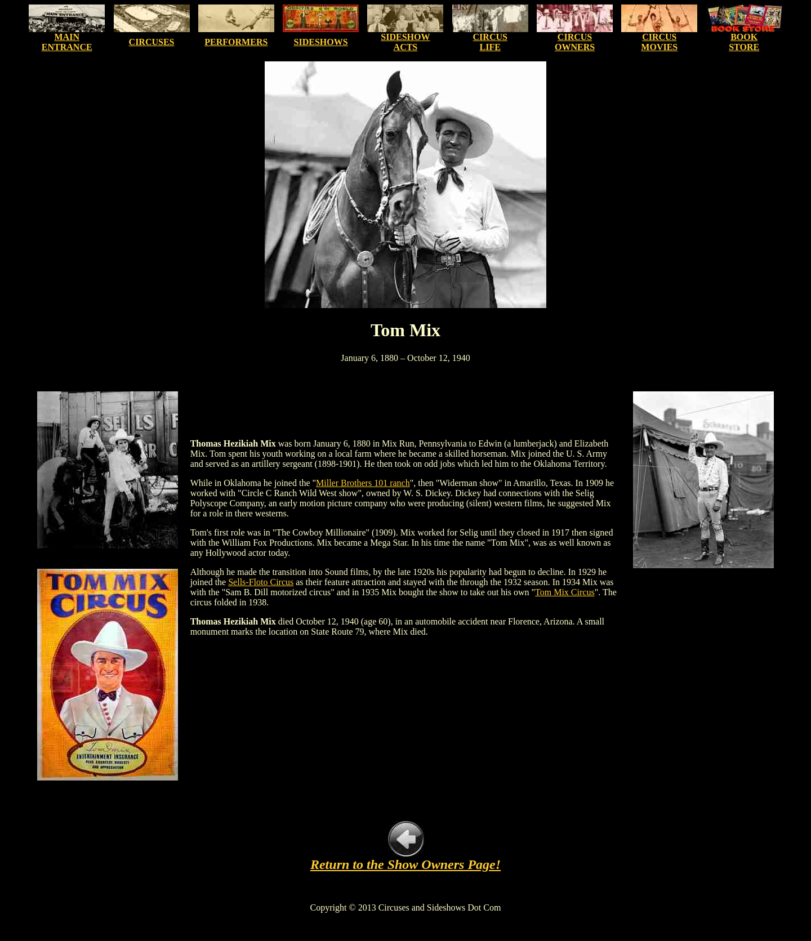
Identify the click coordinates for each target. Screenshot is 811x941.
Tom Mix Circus (565, 592)
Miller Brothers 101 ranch (363, 483)
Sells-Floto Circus (260, 582)
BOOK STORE (744, 42)
